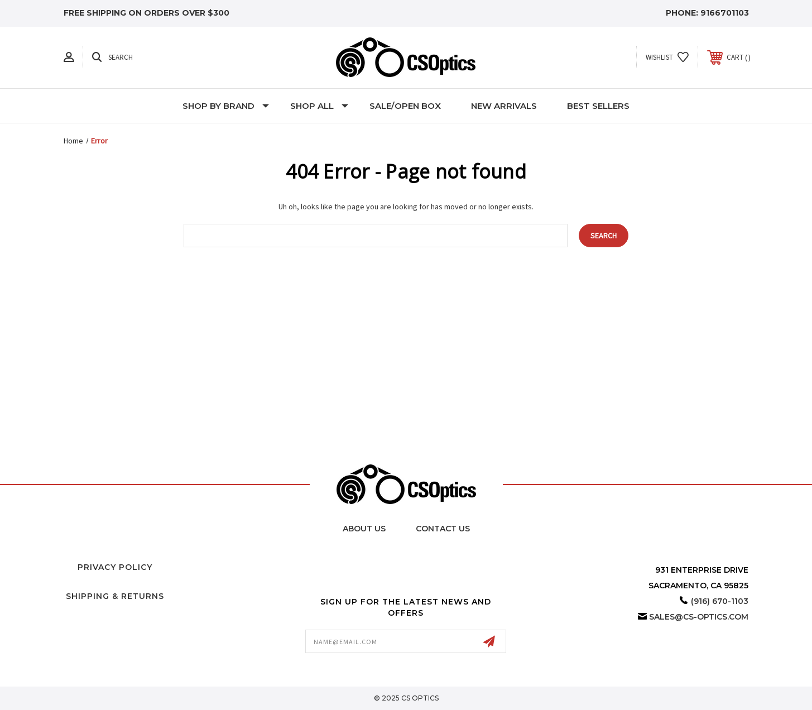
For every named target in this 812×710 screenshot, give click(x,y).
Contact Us (443, 529)
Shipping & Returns (115, 596)
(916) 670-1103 (719, 601)
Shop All (319, 106)
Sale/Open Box (405, 105)
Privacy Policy (115, 567)
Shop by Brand (225, 106)
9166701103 (724, 13)
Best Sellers (598, 105)
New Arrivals (504, 105)
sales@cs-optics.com (698, 617)
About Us (364, 529)
